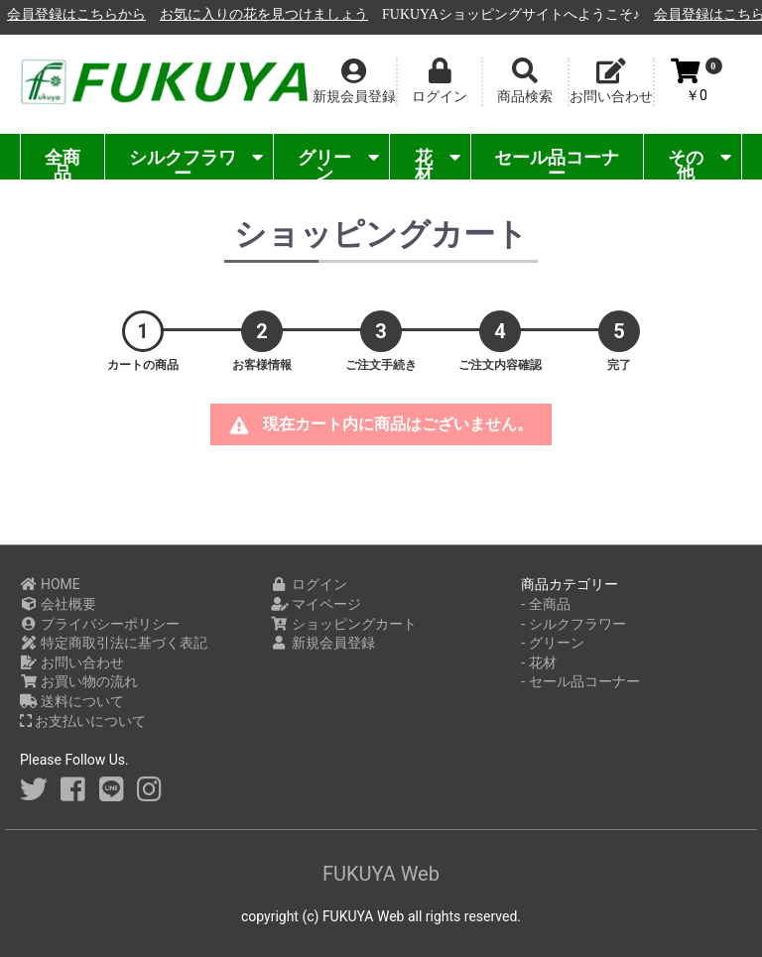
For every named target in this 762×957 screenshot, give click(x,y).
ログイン (309, 584)
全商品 (62, 163)
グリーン (338, 163)
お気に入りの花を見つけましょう (482, 14)
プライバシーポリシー (100, 624)
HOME (50, 584)
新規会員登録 (323, 643)
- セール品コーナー (580, 681)
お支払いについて (83, 721)
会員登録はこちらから (294, 14)
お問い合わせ (72, 662)
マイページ (316, 604)
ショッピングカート (344, 624)
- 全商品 (545, 604)
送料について (72, 701)
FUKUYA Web (381, 874)
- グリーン (552, 643)
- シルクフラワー (573, 624)
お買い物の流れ (79, 681)
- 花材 (538, 662)
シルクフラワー (196, 163)
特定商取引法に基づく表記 (113, 643)
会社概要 (58, 604)
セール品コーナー (556, 163)
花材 (437, 163)
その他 (699, 163)
